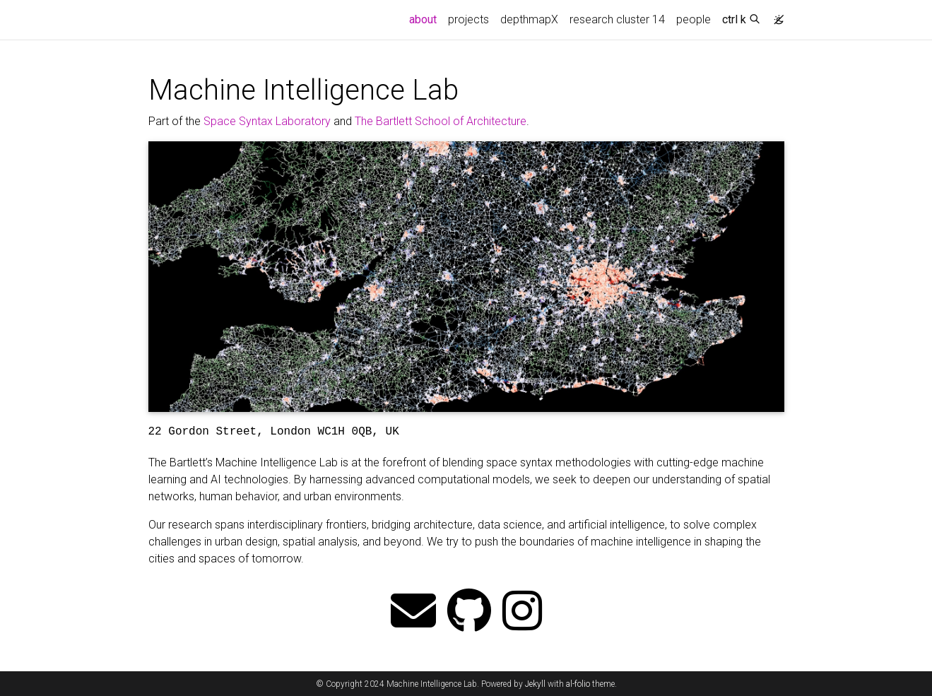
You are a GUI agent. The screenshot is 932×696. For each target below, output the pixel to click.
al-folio (578, 684)
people (693, 19)
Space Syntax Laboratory (267, 121)
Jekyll (535, 684)
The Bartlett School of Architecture (440, 121)
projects (468, 19)
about (425, 18)
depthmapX (529, 19)
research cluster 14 (617, 19)
